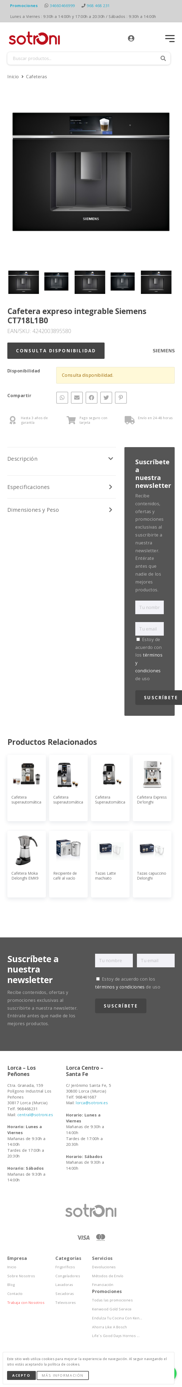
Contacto (15, 1293)
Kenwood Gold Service (112, 1309)
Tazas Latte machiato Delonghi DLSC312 (105, 881)
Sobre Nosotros (21, 1276)
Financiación (103, 1284)
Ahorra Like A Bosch (109, 1327)
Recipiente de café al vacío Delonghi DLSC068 (65, 881)
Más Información (62, 1375)
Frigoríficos (65, 1267)
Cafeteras (36, 77)
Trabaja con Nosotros (26, 1302)
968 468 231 (98, 5)
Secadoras (64, 1293)
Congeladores (67, 1276)
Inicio (13, 77)
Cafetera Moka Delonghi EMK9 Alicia (25, 878)
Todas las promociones (112, 1300)
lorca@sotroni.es (92, 1102)
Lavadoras (64, 1284)
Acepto (21, 1375)
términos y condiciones (120, 987)
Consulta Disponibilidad (56, 351)
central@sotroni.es (35, 1114)
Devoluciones (104, 1267)
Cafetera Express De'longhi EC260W (152, 802)
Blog (11, 1284)
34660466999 (62, 5)
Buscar (163, 58)
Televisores (65, 1302)
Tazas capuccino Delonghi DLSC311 (151, 878)
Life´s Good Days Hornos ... (116, 1336)
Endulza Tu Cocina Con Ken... (117, 1318)
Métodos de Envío (108, 1276)
